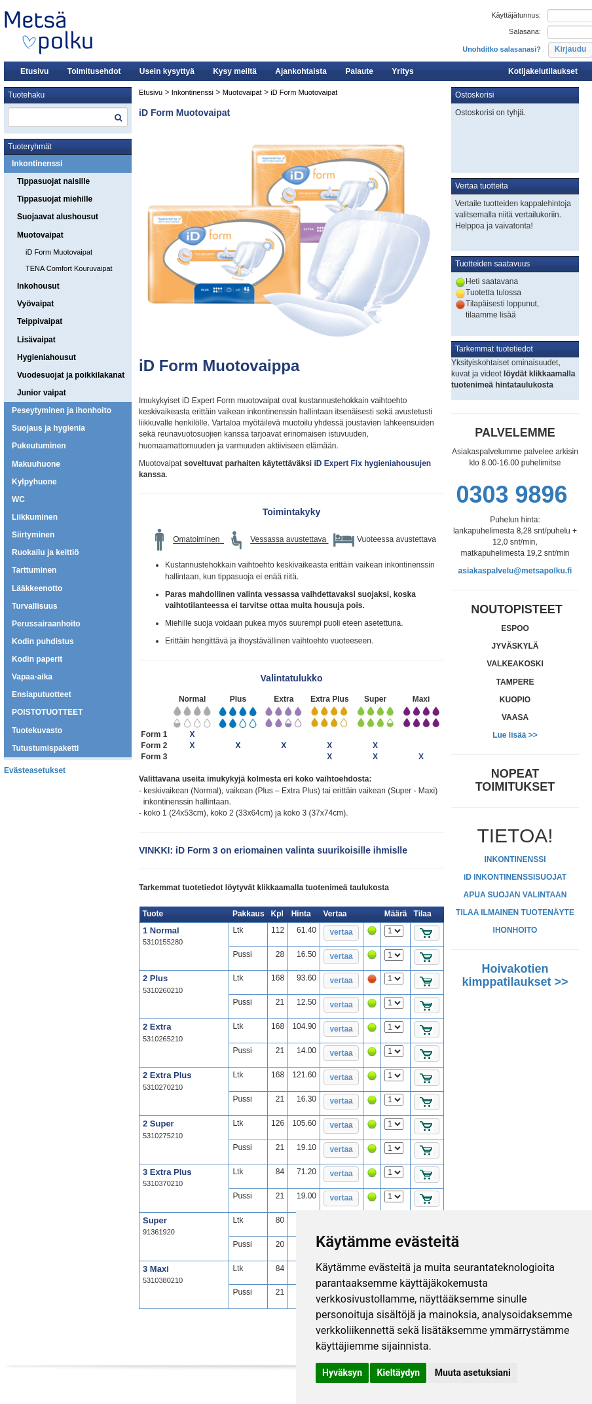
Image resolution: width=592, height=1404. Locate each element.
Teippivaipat (39, 321)
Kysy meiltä (235, 71)
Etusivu (34, 71)
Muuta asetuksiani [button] (473, 1372)
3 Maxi (156, 1269)
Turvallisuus (35, 606)
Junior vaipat (41, 392)
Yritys (402, 71)
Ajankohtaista (301, 71)
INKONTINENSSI (515, 859)
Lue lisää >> (515, 735)
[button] (341, 933)
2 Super (158, 1123)
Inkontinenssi (37, 163)
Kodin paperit (37, 659)
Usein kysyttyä (166, 71)
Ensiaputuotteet (41, 694)
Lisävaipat (36, 339)
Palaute (359, 71)
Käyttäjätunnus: (516, 15)
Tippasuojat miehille (54, 199)
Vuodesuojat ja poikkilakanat (70, 375)
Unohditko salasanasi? (501, 49)
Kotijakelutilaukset (543, 71)
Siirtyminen (33, 534)
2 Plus (155, 978)
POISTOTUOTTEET (47, 712)
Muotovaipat (40, 235)
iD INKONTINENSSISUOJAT (515, 877)
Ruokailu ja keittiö (45, 552)
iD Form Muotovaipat (59, 252)
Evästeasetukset (34, 770)
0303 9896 (511, 494)
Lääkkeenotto (37, 588)
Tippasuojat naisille (53, 181)
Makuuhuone (36, 464)
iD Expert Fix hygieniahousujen (371, 463)
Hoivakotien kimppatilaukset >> (515, 975)
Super (155, 1220)
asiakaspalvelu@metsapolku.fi (515, 570)
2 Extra (157, 1027)
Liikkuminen (35, 517)
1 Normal (161, 930)
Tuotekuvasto (37, 730)
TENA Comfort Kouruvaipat (69, 268)
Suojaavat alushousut (57, 216)
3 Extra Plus (167, 1172)
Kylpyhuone (34, 481)
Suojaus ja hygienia (48, 428)
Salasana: (525, 31)
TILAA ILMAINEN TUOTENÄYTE (515, 912)
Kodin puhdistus (43, 641)
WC (18, 499)
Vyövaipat (35, 303)
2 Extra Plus (167, 1075)
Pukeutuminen (39, 445)
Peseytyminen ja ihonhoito (61, 410)
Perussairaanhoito (46, 623)
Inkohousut (38, 286)
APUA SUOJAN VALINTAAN (515, 894)
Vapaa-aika (32, 676)
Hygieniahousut (46, 357)
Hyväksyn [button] (342, 1372)
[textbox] (68, 117)
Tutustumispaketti (45, 748)
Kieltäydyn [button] (398, 1372)
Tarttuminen (34, 570)
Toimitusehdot (94, 71)
